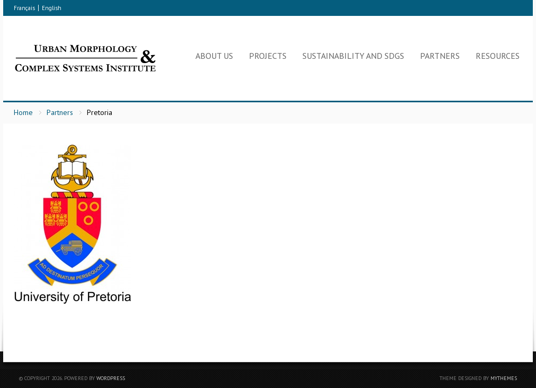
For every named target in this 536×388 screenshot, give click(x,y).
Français (24, 8)
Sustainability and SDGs (353, 55)
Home (23, 112)
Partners (440, 55)
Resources (498, 55)
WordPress (110, 378)
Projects (268, 55)
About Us (214, 55)
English (51, 8)
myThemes (503, 378)
